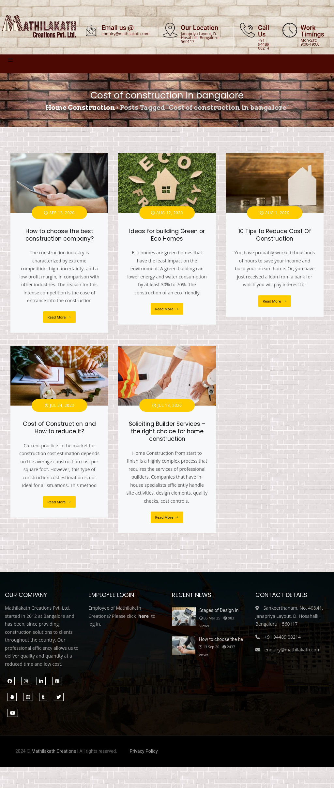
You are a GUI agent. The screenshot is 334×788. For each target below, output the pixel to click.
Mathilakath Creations (53, 755)
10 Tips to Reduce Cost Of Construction (274, 239)
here (143, 620)
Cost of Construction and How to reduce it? (59, 432)
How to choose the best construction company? (59, 239)
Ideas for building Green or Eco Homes (167, 239)
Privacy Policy (143, 755)
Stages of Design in (218, 614)
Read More (57, 321)
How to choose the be (221, 643)
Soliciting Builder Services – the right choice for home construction (167, 435)
